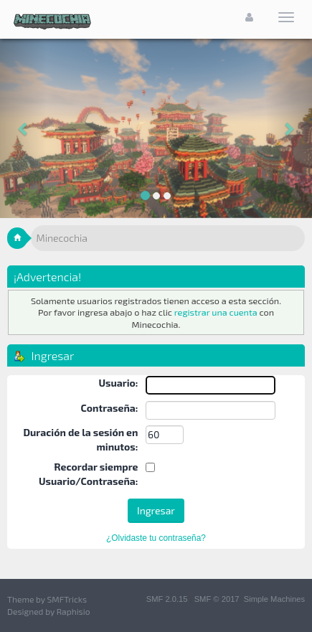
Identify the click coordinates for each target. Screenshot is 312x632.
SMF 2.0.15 (167, 599)
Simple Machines (274, 599)
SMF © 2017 (217, 599)
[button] (23, 128)
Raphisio (73, 611)
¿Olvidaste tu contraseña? (156, 538)
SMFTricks (67, 599)
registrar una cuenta (215, 312)
